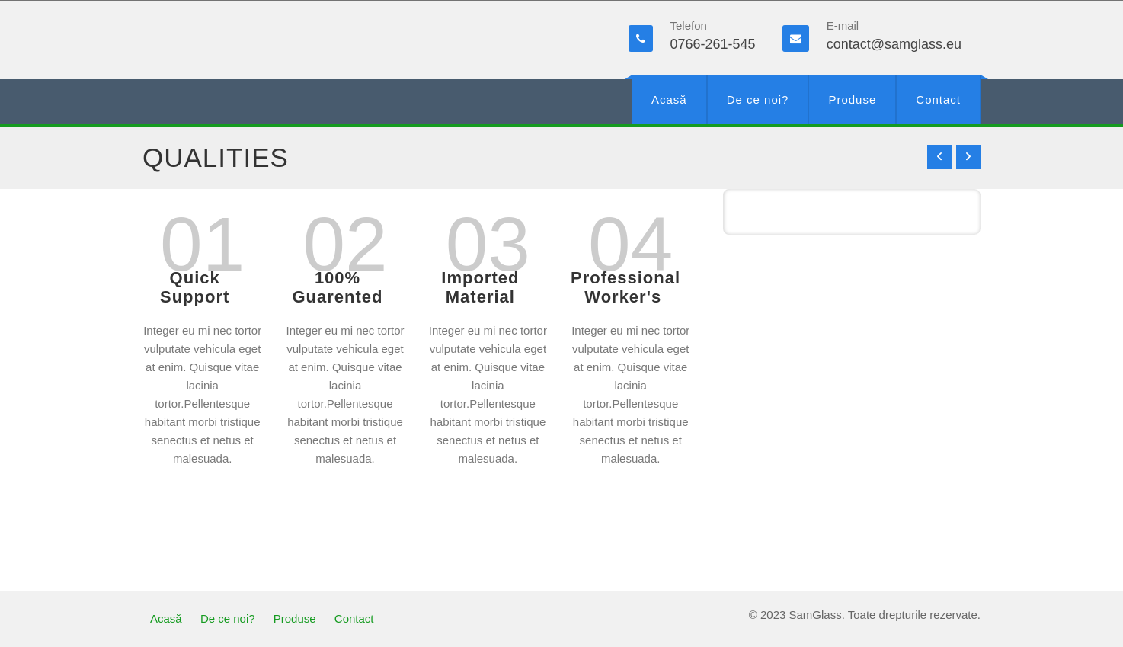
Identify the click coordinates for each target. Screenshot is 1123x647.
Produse (852, 99)
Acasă (669, 99)
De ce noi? (758, 99)
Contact (938, 99)
